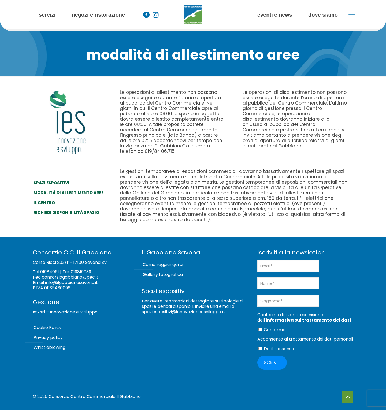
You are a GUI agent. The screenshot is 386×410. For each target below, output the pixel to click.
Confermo (271, 330)
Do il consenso (276, 349)
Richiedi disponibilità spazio (66, 212)
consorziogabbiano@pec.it (70, 277)
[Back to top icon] (347, 397)
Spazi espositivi (51, 183)
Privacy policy (48, 337)
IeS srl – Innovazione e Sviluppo (65, 312)
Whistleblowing (49, 347)
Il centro (44, 202)
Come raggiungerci (163, 264)
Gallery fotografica (163, 274)
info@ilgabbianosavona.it (71, 282)
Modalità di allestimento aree (68, 192)
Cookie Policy (47, 327)
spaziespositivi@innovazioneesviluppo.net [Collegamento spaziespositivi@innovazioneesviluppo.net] (185, 312)
